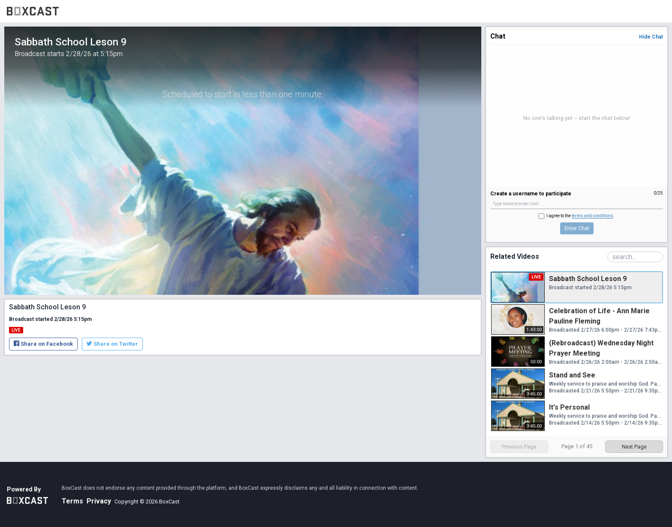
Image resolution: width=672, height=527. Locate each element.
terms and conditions (592, 215)
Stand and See (572, 375)
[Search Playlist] (635, 257)
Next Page (634, 446)
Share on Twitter (112, 344)
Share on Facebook (43, 344)
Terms (72, 501)
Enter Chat (576, 228)
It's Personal (569, 407)
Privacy (99, 501)
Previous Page (519, 446)
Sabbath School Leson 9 (588, 279)
